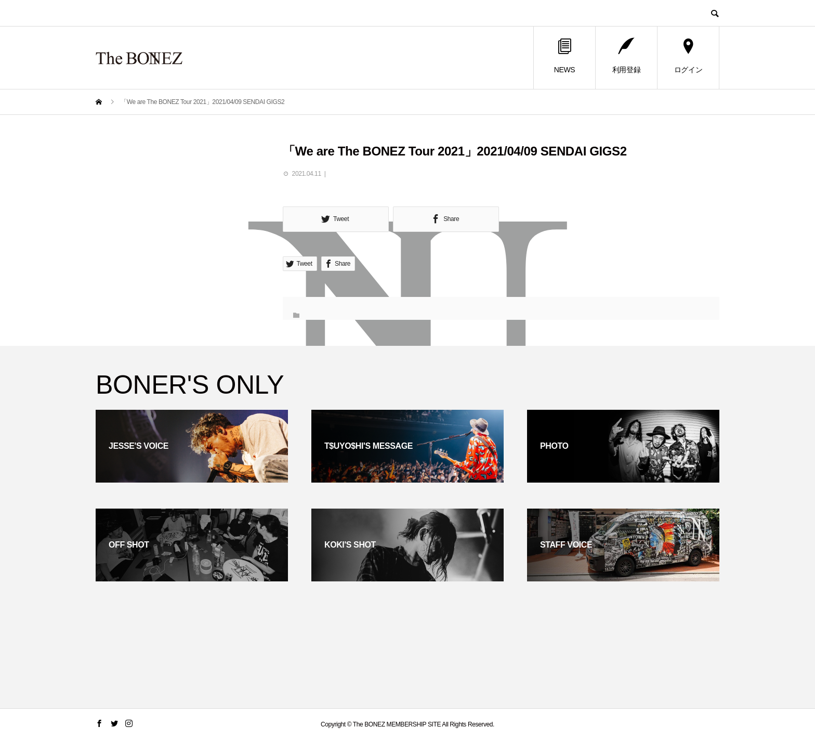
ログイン (688, 56)
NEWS (564, 56)
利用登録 (626, 56)
